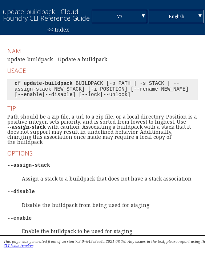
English (176, 16)
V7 (119, 16)
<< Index (58, 29)
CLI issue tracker (18, 245)
